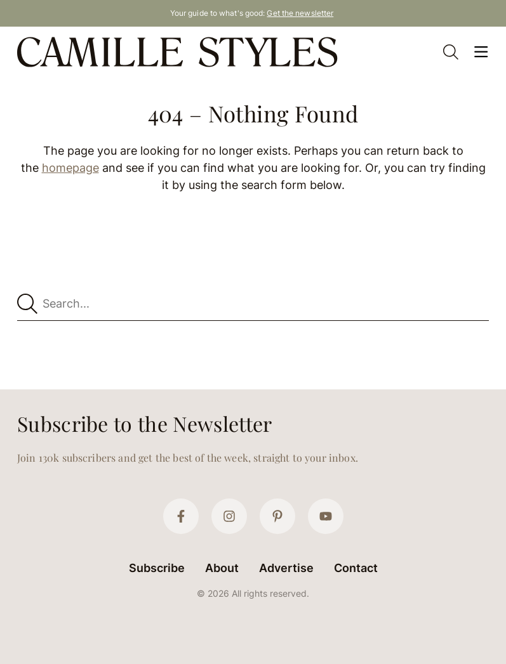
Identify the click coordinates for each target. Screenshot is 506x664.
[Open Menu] (481, 52)
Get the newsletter (300, 13)
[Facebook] (181, 516)
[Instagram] (229, 516)
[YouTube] (325, 516)
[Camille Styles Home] (180, 52)
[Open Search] (451, 52)
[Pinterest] (277, 516)
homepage (70, 167)
